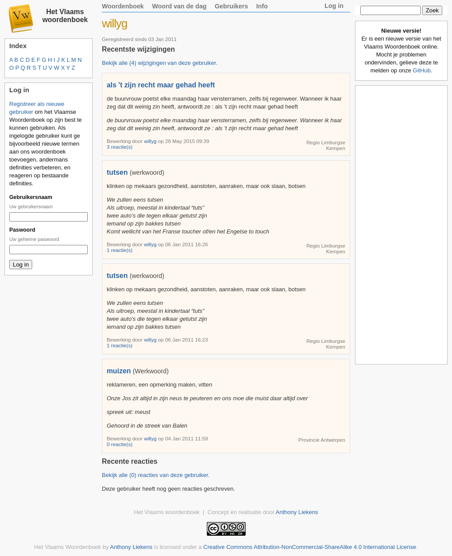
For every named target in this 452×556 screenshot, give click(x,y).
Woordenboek (123, 6)
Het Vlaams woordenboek (65, 15)
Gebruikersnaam (30, 197)
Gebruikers (231, 6)
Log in (334, 5)
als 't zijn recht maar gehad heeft (161, 85)
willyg (151, 141)
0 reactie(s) (119, 444)
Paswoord (22, 230)
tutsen (117, 172)
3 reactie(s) (119, 147)
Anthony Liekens (297, 512)
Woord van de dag (179, 6)
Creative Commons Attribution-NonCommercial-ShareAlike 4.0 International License (309, 547)
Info (262, 6)
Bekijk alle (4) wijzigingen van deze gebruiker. (159, 63)
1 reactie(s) (119, 250)
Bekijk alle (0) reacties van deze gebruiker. (155, 475)
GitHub (421, 70)
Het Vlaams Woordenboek (67, 547)
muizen (119, 371)
